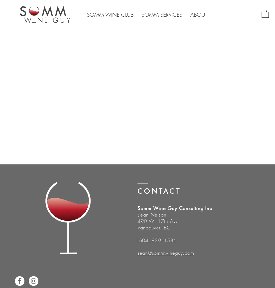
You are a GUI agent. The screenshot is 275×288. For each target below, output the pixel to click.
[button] (265, 13)
